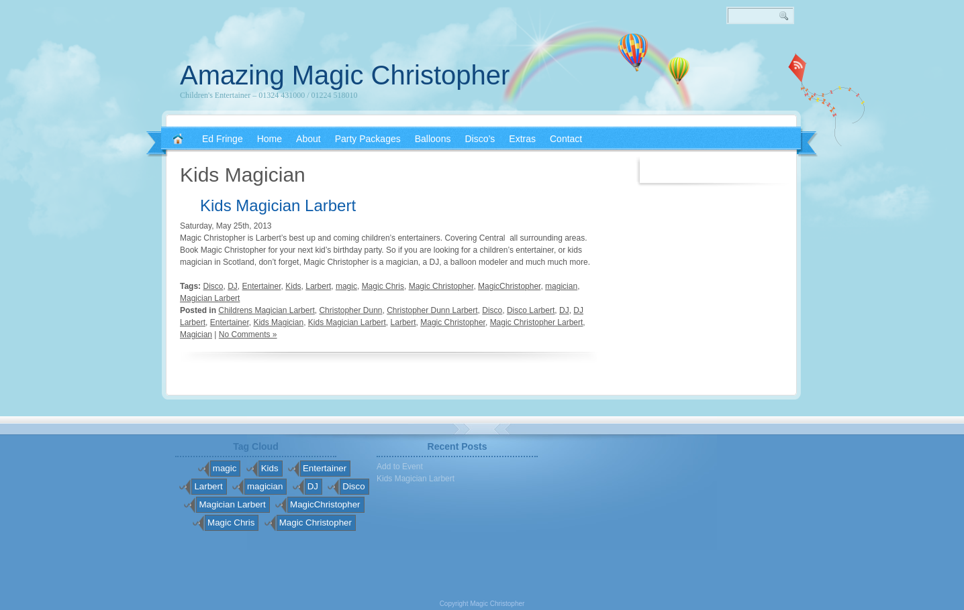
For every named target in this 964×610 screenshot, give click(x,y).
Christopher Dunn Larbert (432, 310)
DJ (233, 286)
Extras (522, 138)
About (308, 138)
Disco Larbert (531, 310)
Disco (213, 286)
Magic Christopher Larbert (536, 322)
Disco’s (480, 138)
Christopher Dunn (350, 310)
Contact (566, 138)
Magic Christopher (441, 286)
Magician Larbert (210, 298)
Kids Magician (278, 322)
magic (346, 286)
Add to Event (400, 466)
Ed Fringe (222, 138)
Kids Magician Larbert (278, 205)
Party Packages (368, 138)
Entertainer (261, 286)
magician (561, 286)
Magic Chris (383, 286)
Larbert (318, 286)
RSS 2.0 (797, 67)
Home (269, 138)
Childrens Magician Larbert (266, 310)
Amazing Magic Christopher (345, 75)
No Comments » (248, 334)
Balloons (433, 138)
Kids (293, 286)
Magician (196, 334)
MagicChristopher (509, 286)
